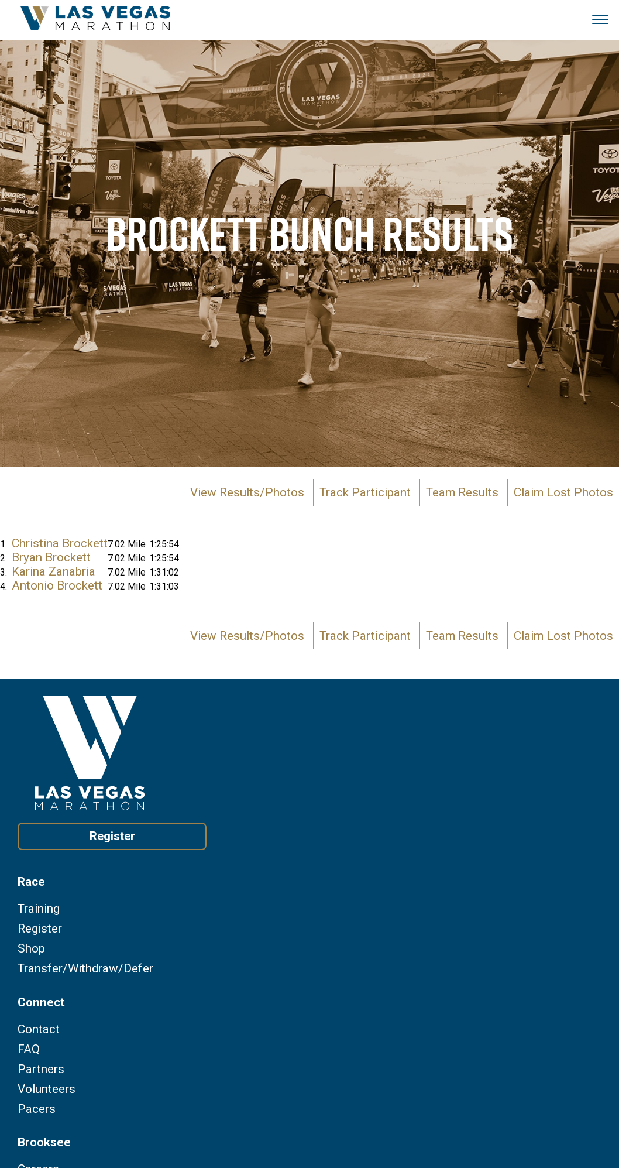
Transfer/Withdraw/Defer (85, 968)
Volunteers (46, 1089)
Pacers (37, 1109)
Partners (41, 1069)
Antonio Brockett (57, 585)
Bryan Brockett (51, 557)
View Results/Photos (247, 492)
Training (39, 909)
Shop (31, 948)
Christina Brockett (60, 543)
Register (112, 836)
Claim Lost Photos (563, 492)
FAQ (29, 1049)
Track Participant (365, 492)
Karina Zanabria (53, 571)
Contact (39, 1029)
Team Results (462, 492)
